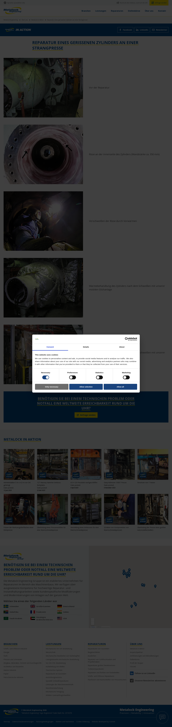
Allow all (120, 387)
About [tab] (121, 347)
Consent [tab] (50, 347)
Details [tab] (86, 347)
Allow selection (85, 387)
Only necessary (51, 387)
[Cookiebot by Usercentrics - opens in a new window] (126, 339)
